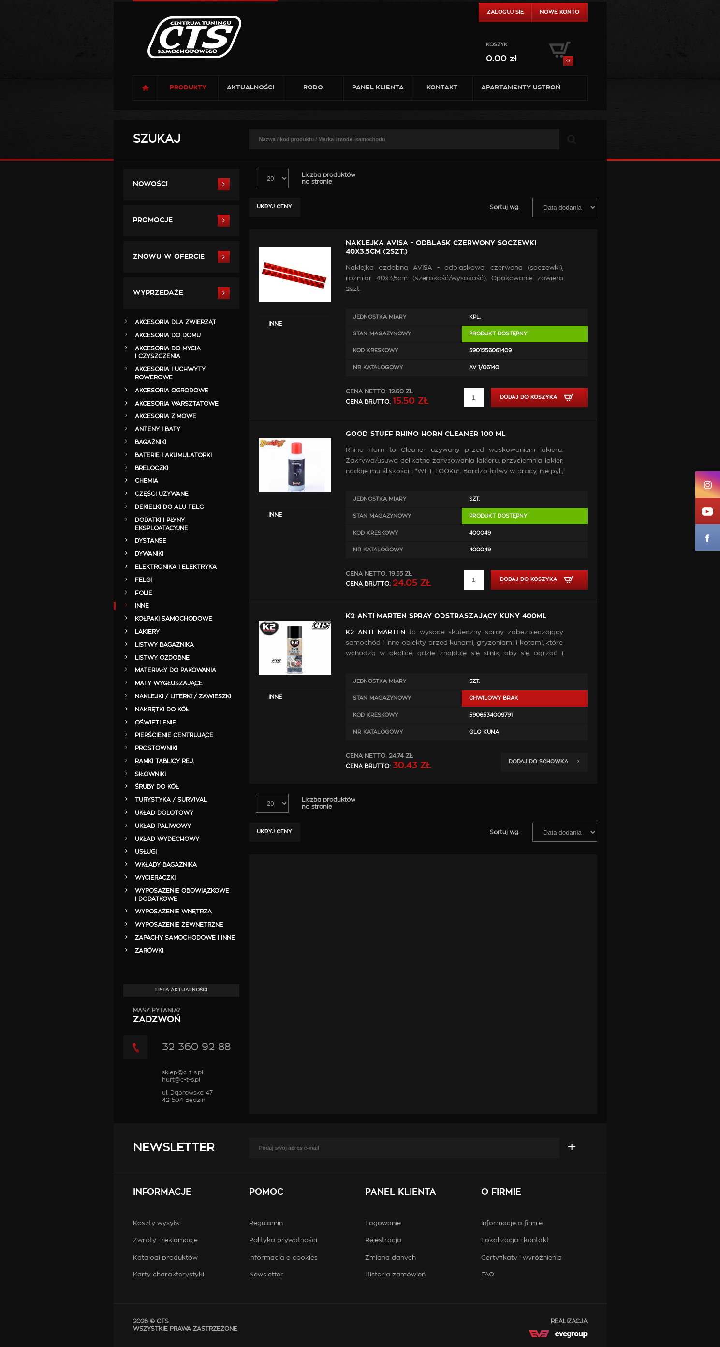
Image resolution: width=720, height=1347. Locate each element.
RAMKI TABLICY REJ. (164, 761)
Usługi (146, 852)
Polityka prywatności (283, 1240)
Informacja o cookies (283, 1258)
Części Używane (162, 494)
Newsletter (173, 1148)
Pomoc (266, 1192)
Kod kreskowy (375, 350)
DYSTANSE (150, 541)
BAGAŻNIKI (150, 442)
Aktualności (251, 88)
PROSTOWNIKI (156, 748)
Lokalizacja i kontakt (515, 1240)
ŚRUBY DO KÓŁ (157, 787)
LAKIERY (147, 632)
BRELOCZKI (151, 468)
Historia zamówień (395, 1275)
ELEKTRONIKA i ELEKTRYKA (176, 567)
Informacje (162, 1192)
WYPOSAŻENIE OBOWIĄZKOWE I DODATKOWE (182, 895)
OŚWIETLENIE (155, 722)
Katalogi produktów (165, 1258)
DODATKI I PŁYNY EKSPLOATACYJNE (161, 524)
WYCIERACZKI (155, 878)
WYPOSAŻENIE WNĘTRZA (173, 911)
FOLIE (143, 593)
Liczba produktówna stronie (328, 178)
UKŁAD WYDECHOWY (167, 839)
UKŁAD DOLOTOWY (164, 813)
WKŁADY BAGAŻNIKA (166, 865)
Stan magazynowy (382, 333)
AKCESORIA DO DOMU (168, 335)
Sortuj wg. (504, 207)
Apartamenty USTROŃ (520, 88)
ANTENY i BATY (157, 429)
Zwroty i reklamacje (165, 1240)
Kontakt (442, 88)
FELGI (143, 580)
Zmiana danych (390, 1258)
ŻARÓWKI (149, 951)
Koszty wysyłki (157, 1223)
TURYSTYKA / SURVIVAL (171, 800)
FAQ (487, 1275)
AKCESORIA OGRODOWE (171, 390)
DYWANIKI (149, 554)
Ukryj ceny (274, 206)
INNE (275, 324)
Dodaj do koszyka (539, 397)
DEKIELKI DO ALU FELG (169, 507)
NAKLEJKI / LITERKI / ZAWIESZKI (183, 696)
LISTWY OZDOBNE (162, 658)
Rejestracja (383, 1240)
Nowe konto (559, 11)
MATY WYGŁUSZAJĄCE (169, 683)
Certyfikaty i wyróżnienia (521, 1258)
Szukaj (156, 139)
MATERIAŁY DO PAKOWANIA (175, 670)
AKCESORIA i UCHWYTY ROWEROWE (170, 373)
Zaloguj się (505, 11)
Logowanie (383, 1223)
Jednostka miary (379, 316)
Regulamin (266, 1223)
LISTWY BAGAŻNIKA (164, 645)
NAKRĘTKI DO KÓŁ (162, 709)
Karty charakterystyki (168, 1275)
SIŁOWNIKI (150, 774)
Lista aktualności (181, 989)
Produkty (188, 88)
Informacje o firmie (512, 1223)
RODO (313, 88)
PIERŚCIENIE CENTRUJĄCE (174, 735)
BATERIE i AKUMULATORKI (173, 455)
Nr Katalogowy (378, 367)
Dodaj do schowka (544, 761)
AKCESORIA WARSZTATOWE (177, 403)
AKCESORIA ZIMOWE (165, 416)
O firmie (501, 1192)
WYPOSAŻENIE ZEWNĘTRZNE (179, 924)
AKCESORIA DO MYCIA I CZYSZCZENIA (168, 353)
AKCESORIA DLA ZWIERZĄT (175, 322)
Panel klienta (378, 88)
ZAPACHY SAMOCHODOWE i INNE (185, 938)
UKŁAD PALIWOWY (163, 826)
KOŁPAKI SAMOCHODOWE (173, 619)
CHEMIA (146, 481)
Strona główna (145, 88)
